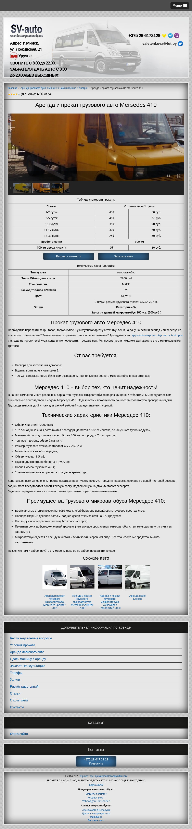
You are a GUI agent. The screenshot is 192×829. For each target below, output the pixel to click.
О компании (19, 700)
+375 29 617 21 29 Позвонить (96, 761)
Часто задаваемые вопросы (31, 638)
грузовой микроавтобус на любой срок (157, 335)
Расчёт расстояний (24, 686)
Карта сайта (19, 734)
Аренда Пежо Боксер (137, 597)
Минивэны (96, 816)
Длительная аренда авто (96, 813)
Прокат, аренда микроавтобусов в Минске (104, 776)
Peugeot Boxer (96, 797)
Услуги (15, 679)
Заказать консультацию (27, 666)
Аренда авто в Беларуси (96, 810)
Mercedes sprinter (96, 793)
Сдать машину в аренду (28, 659)
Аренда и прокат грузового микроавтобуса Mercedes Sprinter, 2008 (82, 602)
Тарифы (16, 673)
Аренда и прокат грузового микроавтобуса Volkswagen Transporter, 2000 (109, 602)
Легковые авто (96, 820)
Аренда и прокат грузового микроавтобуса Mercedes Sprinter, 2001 (54, 602)
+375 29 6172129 (144, 35)
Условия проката (22, 645)
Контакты (17, 707)
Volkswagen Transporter (96, 801)
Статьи (15, 693)
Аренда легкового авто (27, 652)
